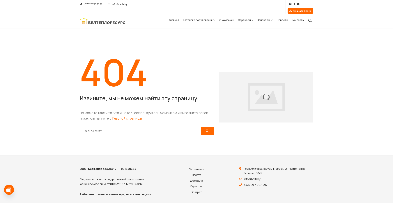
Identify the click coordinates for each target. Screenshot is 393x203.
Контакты (298, 14)
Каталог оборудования (198, 14)
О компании (226, 14)
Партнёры (244, 14)
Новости (282, 14)
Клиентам (264, 14)
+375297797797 (91, 4)
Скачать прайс (300, 4)
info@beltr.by (117, 4)
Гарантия (196, 181)
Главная (174, 14)
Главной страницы (127, 113)
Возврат (196, 186)
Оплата (196, 169)
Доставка (196, 175)
